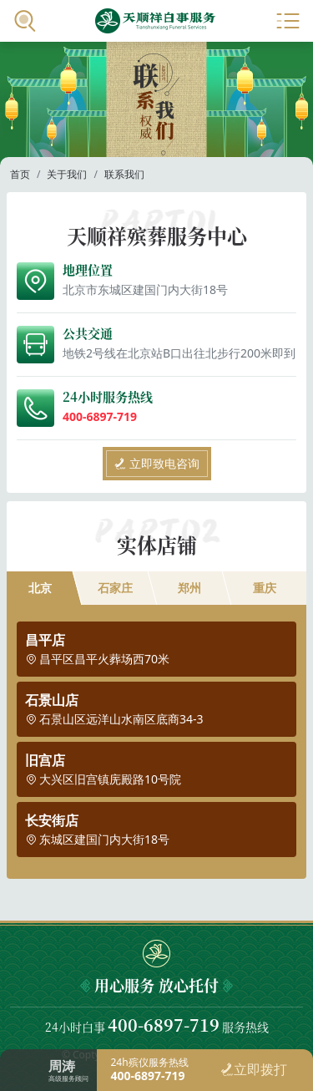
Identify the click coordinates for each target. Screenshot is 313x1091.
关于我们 (67, 174)
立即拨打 (253, 1069)
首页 (20, 174)
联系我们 (124, 174)
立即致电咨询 (156, 463)
